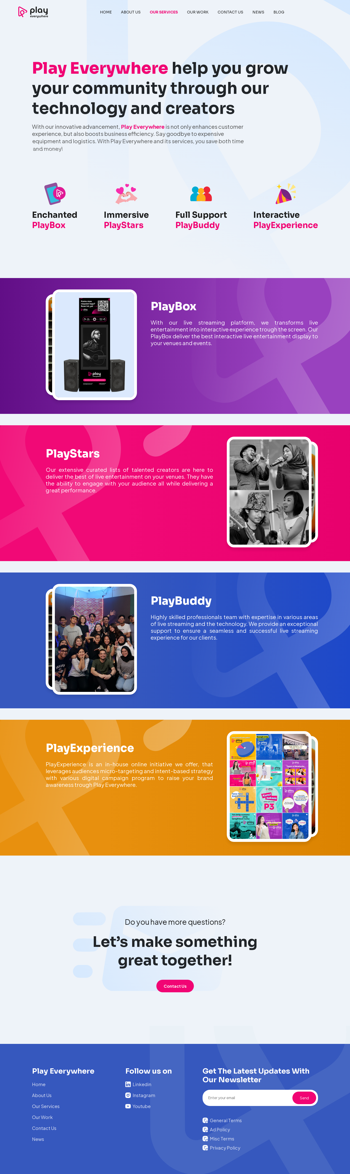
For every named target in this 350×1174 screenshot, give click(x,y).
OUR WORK (197, 12)
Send (304, 1097)
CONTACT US (230, 12)
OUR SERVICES (164, 12)
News (38, 1139)
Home (38, 1084)
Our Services (46, 1106)
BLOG (278, 12)
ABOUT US (131, 12)
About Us (42, 1095)
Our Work (42, 1117)
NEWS (258, 12)
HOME (106, 12)
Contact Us (175, 986)
